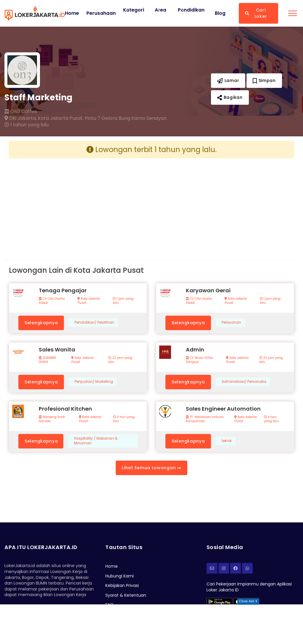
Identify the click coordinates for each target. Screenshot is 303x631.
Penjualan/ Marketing (94, 381)
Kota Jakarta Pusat (89, 301)
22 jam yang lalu (120, 360)
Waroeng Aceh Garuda (52, 419)
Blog (220, 13)
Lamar (228, 80)
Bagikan (229, 97)
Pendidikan (191, 10)
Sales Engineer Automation (223, 408)
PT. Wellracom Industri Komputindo (205, 419)
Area (161, 10)
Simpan (264, 80)
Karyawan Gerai (208, 290)
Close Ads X (248, 601)
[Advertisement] (78, 204)
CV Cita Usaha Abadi (52, 301)
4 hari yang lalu (124, 419)
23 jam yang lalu (271, 360)
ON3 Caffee (20, 111)
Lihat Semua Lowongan (151, 468)
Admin (195, 349)
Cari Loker (256, 13)
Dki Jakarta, (20, 118)
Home (72, 13)
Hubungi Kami (119, 576)
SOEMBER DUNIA (47, 360)
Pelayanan (231, 322)
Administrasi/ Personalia (244, 381)
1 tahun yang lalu (26, 125)
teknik (227, 440)
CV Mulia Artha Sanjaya (199, 360)
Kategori (133, 10)
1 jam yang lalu (123, 301)
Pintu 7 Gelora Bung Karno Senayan (126, 118)
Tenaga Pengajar (63, 290)
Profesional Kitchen (65, 408)
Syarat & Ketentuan (125, 595)
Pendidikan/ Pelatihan (94, 322)
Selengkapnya (41, 323)
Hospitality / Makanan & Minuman (95, 441)
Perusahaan (101, 13)
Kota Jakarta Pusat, (60, 118)
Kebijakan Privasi (122, 585)
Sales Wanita (57, 349)
